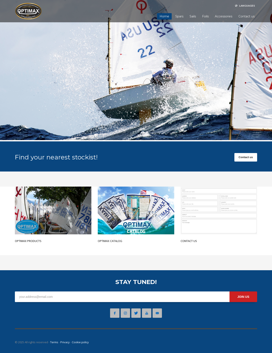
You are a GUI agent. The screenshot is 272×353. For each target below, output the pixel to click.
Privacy (65, 342)
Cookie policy (80, 342)
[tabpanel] (136, 70)
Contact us (246, 157)
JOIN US (243, 296)
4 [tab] (257, 134)
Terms (54, 342)
